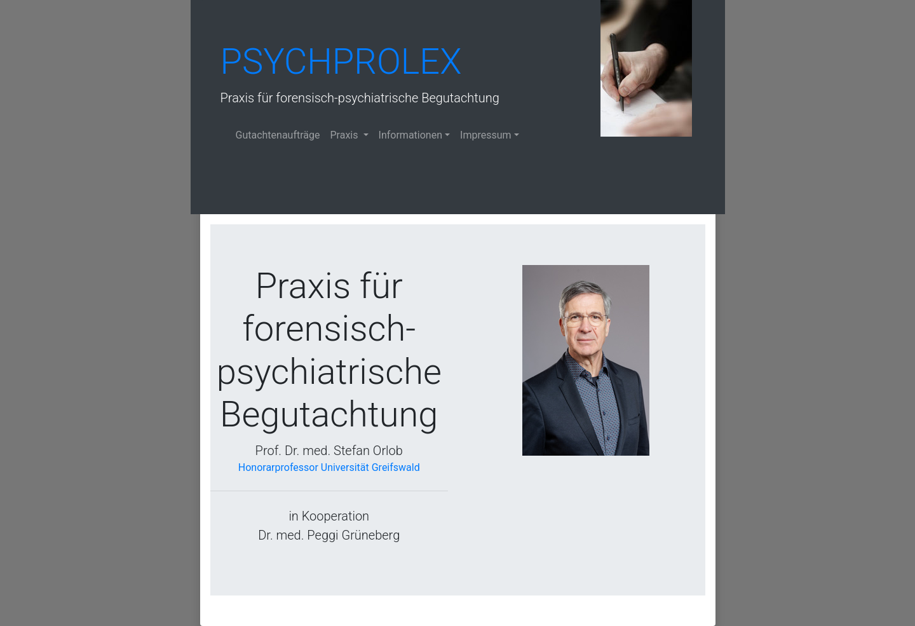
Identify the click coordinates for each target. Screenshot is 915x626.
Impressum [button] (486, 135)
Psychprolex (341, 62)
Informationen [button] (410, 135)
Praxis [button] (345, 135)
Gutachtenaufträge (278, 135)
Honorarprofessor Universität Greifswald (329, 467)
